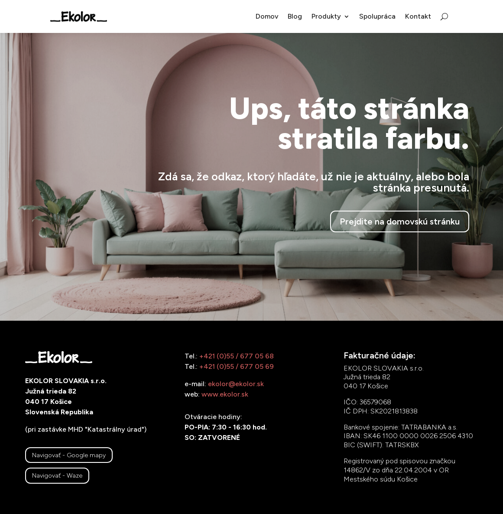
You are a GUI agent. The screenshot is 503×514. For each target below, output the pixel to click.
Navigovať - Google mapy (69, 455)
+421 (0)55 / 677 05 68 (236, 356)
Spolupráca (377, 16)
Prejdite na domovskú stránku (400, 221)
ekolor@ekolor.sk (236, 384)
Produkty (326, 16)
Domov (267, 16)
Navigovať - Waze (57, 475)
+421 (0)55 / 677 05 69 (236, 366)
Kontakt (418, 16)
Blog (295, 16)
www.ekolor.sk (224, 394)
